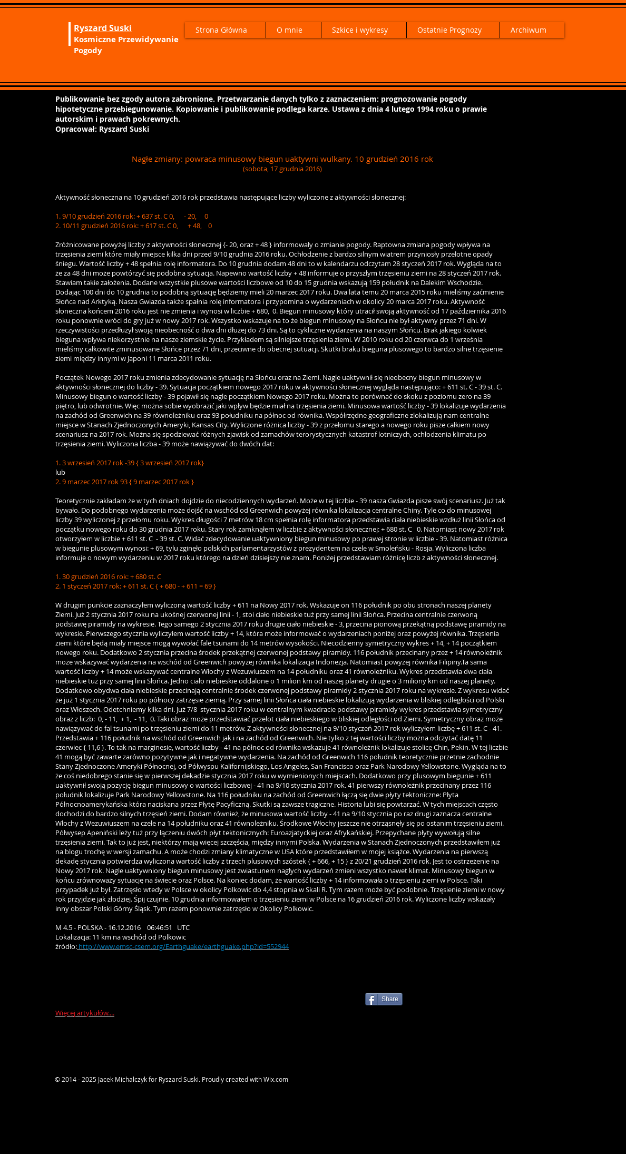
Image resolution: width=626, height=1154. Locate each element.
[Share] (384, 999)
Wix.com (275, 1079)
